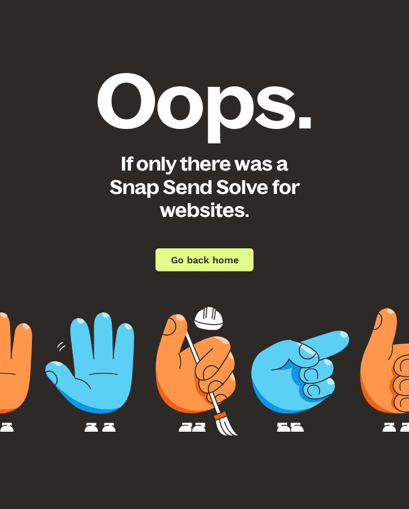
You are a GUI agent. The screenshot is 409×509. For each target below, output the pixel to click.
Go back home (205, 259)
